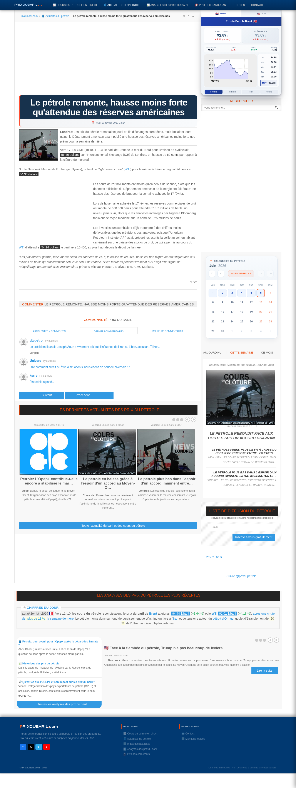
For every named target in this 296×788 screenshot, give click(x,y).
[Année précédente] (212, 273)
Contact (257, 4)
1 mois (213, 91)
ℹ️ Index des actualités (136, 743)
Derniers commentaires (109, 331)
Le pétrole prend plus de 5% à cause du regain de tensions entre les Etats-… (244, 451)
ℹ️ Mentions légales (193, 738)
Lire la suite (265, 670)
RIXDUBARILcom (39, 726)
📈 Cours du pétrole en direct (75, 4)
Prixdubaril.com (29, 16)
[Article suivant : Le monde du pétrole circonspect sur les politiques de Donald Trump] (89, 395)
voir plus (34, 352)
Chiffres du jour (43, 607)
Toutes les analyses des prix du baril (65, 704)
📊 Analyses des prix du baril (168, 4)
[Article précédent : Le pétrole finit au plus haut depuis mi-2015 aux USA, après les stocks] (41, 395)
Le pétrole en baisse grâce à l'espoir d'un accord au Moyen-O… (108, 483)
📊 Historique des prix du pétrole (38, 663)
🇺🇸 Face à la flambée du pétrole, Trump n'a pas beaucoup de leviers (163, 648)
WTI (127, 169)
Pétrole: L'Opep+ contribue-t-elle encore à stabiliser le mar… (48, 481)
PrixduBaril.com (31, 767)
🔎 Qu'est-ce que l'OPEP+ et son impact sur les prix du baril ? (56, 682)
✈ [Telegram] (38, 747)
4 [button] (241, 292)
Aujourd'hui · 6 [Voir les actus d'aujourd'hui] (241, 273)
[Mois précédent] (220, 273)
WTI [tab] (261, 13)
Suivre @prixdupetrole (241, 576)
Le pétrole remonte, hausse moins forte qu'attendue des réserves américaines (108, 107)
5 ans (269, 91)
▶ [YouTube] (46, 747)
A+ (183, 16)
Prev (187, 419)
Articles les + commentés (49, 331)
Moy (264, 83)
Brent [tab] (221, 13)
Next (193, 419)
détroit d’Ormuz (223, 618)
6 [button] (261, 292)
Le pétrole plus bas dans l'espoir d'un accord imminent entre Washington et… (243, 474)
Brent (153, 613)
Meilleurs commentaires (167, 331)
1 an (250, 91)
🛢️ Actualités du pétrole (122, 4)
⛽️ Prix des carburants (212, 4)
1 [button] (213, 292)
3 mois (232, 91)
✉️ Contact (187, 733)
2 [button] (222, 292)
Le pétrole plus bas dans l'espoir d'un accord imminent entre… (167, 481)
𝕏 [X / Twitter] (31, 747)
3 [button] (232, 292)
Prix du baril (214, 557)
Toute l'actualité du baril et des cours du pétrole (113, 525)
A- (193, 16)
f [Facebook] (22, 747)
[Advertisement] (108, 60)
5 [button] (251, 292)
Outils (240, 4)
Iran (175, 618)
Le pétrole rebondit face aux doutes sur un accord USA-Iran (241, 435)
